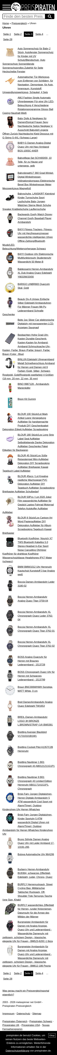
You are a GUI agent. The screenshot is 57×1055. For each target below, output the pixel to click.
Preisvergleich (19, 23)
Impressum (8, 1013)
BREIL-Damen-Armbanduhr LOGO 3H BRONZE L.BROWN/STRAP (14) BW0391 (35, 721)
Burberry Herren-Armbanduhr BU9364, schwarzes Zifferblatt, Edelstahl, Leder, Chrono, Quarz (35, 873)
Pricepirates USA (30, 1025)
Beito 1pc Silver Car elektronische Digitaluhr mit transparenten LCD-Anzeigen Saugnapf (36, 324)
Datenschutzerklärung (17, 1050)
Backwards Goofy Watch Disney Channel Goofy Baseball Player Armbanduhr (35, 218)
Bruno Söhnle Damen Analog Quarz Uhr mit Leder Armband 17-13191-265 (36, 843)
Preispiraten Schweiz (40, 1021)
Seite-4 (39, 34)
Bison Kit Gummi (27, 399)
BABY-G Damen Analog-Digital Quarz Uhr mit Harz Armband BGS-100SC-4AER (34, 147)
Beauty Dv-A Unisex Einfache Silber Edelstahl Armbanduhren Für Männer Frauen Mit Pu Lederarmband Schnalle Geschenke (26, 307)
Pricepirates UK (10, 1025)
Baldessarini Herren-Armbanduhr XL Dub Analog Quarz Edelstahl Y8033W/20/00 (35, 273)
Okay (52, 1035)
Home (5, 23)
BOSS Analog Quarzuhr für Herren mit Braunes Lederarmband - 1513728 (32, 661)
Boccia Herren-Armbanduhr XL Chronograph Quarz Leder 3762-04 (35, 616)
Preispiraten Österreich (14, 1021)
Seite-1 (7, 34)
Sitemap (36, 1013)
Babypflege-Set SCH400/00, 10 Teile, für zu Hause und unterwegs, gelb (35, 162)
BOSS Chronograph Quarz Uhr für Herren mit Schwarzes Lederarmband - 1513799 (36, 676)
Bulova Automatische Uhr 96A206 (36, 854)
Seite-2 (18, 34)
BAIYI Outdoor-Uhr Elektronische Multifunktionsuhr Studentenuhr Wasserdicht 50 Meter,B (35, 258)
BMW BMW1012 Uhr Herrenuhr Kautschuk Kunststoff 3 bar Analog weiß (36, 571)
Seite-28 (7, 39)
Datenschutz (23, 1013)
